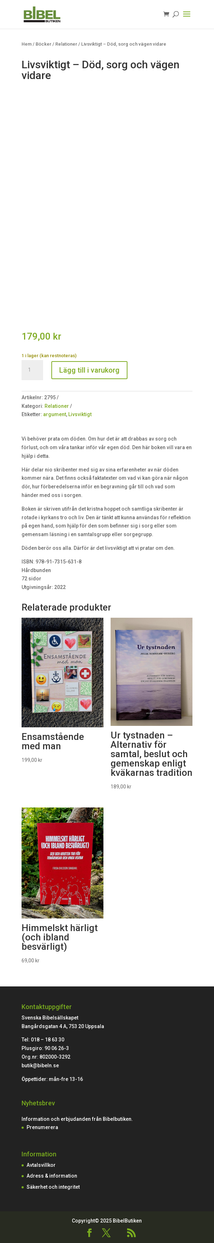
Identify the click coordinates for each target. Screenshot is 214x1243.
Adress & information (52, 1176)
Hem (27, 44)
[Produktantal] (32, 370)
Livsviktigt (80, 414)
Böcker (43, 44)
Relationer (66, 44)
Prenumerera (42, 1127)
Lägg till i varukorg (89, 370)
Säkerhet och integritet (53, 1187)
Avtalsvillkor (41, 1165)
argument (54, 414)
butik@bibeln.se (40, 1065)
